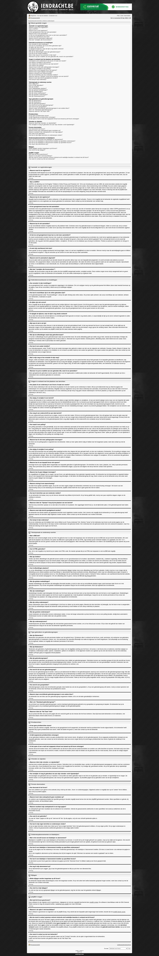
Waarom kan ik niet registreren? (38, 30)
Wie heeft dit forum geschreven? (38, 154)
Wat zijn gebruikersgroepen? (37, 103)
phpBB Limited (94, 902)
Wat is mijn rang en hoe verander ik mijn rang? (42, 55)
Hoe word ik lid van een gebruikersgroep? (41, 105)
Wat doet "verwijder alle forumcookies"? (40, 40)
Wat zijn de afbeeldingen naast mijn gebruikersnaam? (44, 52)
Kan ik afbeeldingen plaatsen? (38, 88)
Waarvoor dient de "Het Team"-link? (39, 111)
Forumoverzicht (35, 18)
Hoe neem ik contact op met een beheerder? (42, 159)
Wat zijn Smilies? (34, 87)
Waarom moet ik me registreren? (38, 27)
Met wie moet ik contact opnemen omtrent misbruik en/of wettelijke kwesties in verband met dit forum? (59, 157)
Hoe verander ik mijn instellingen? (39, 44)
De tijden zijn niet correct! (36, 47)
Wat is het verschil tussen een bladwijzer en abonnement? (46, 139)
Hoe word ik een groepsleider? (38, 106)
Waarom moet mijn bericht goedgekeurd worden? (43, 78)
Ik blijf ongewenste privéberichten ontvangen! (42, 117)
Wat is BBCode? (34, 84)
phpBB (77, 950)
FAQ (118, 15)
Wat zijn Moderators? (35, 102)
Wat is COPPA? (33, 29)
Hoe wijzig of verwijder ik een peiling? (40, 68)
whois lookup (45, 921)
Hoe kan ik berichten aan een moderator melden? (43, 75)
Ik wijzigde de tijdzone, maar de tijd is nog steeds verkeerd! (46, 49)
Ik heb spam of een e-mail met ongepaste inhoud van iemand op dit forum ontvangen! (54, 119)
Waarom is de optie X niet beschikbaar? (40, 156)
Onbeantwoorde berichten (35, 20)
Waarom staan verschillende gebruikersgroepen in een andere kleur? (49, 108)
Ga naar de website (42, 15)
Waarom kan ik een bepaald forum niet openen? (43, 70)
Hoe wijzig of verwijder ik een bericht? (40, 62)
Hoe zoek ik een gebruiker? (37, 133)
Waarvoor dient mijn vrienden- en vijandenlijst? (42, 123)
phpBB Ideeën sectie (119, 912)
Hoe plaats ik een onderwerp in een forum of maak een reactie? (47, 61)
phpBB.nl (81, 950)
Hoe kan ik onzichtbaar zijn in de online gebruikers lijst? (45, 45)
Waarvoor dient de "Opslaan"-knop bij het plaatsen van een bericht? (49, 76)
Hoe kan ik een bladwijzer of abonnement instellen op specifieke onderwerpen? (52, 141)
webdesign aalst (79, 954)
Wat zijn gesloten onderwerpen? (38, 94)
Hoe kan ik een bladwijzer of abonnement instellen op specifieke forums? (50, 142)
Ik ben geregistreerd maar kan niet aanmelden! (42, 32)
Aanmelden (127, 15)
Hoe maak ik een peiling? (36, 65)
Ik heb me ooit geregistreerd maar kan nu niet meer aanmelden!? (48, 35)
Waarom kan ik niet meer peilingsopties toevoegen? (44, 67)
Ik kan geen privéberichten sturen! (39, 115)
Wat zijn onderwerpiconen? (37, 96)
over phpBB (65, 904)
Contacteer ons (53, 15)
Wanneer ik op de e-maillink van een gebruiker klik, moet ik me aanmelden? (51, 56)
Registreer (33, 15)
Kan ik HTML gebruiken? (36, 85)
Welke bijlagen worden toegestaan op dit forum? (43, 148)
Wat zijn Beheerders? (35, 100)
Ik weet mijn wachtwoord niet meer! (39, 37)
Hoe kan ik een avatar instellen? (38, 53)
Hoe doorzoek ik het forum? (37, 129)
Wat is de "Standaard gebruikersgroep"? (40, 110)
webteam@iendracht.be (124, 945)
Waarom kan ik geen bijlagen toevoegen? (41, 72)
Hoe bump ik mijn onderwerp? (37, 79)
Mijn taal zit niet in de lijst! (36, 50)
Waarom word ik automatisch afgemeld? (40, 38)
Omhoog (31, 178)
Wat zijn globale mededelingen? (38, 90)
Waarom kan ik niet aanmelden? (38, 33)
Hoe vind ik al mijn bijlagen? (37, 150)
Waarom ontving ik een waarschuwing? (40, 73)
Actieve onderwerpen (48, 20)
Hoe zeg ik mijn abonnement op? (38, 144)
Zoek (122, 15)
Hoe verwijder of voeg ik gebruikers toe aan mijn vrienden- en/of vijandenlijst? (51, 124)
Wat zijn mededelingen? (36, 91)
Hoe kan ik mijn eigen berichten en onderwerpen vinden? (45, 135)
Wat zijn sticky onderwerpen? (37, 93)
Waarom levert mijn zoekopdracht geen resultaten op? (45, 130)
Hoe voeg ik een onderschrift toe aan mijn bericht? (43, 64)
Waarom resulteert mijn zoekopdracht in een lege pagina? (46, 132)
